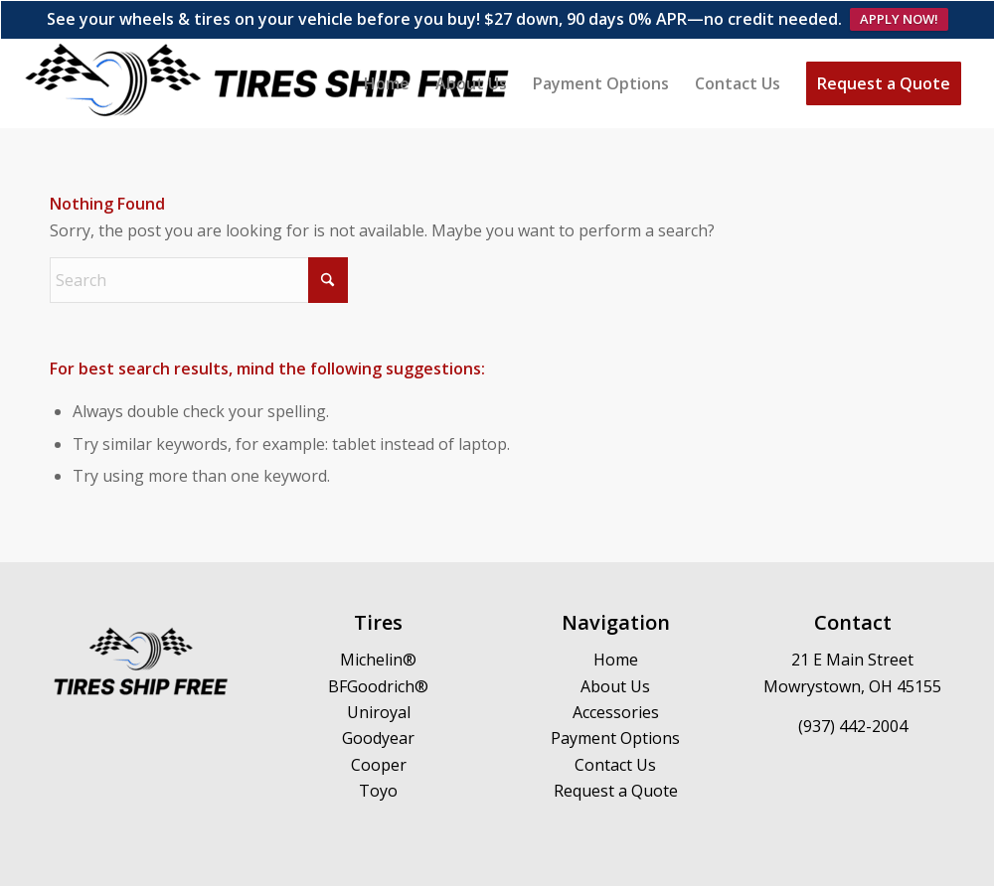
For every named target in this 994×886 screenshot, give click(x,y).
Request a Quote (616, 753)
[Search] (199, 242)
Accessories (616, 674)
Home (615, 622)
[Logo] (268, 45)
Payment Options (615, 700)
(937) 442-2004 (853, 687)
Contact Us (615, 727)
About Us (615, 649)
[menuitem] (386, 45)
